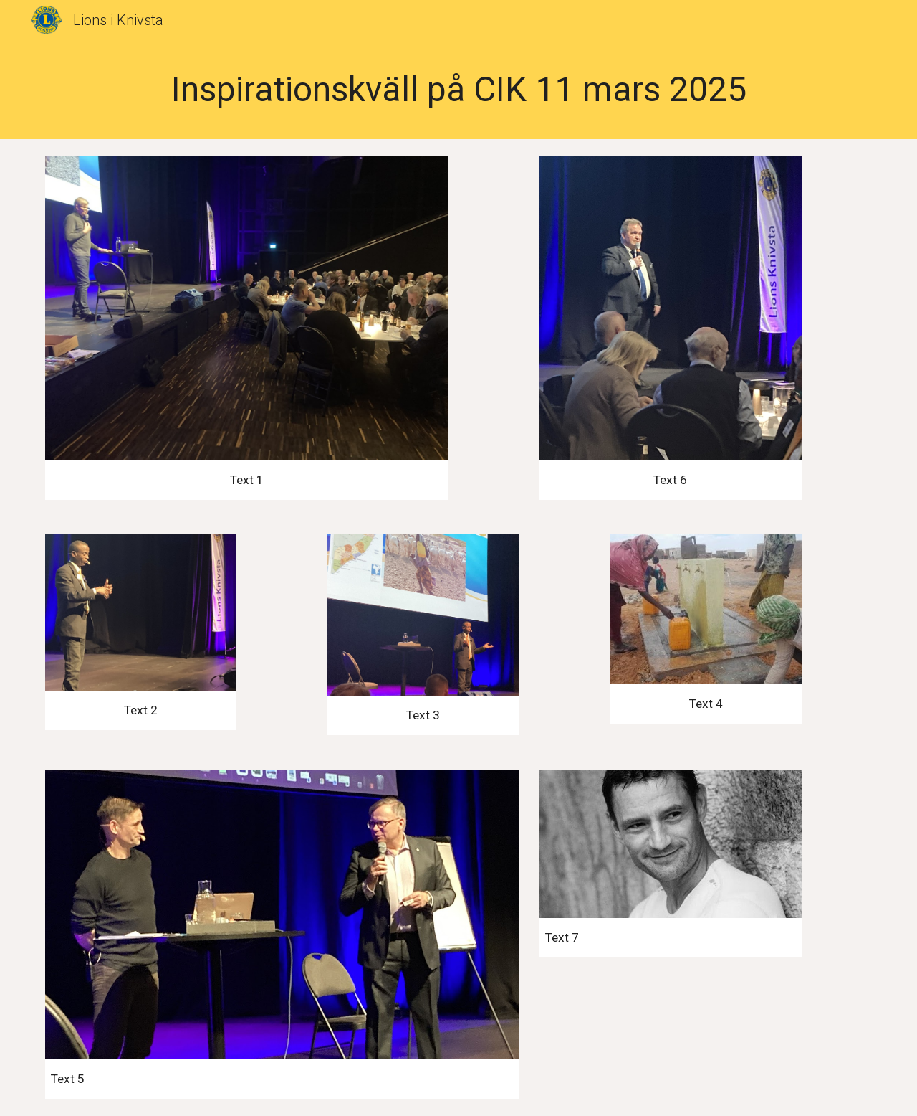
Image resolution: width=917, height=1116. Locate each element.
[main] (458, 89)
